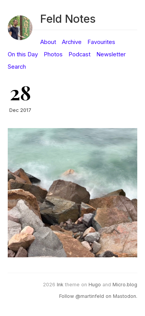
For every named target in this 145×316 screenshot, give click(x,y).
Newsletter (111, 54)
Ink (60, 284)
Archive (72, 42)
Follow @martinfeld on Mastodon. (98, 296)
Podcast (79, 54)
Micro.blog (125, 284)
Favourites (101, 42)
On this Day (23, 54)
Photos (53, 54)
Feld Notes (68, 18)
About (48, 42)
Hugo (95, 284)
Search (17, 66)
